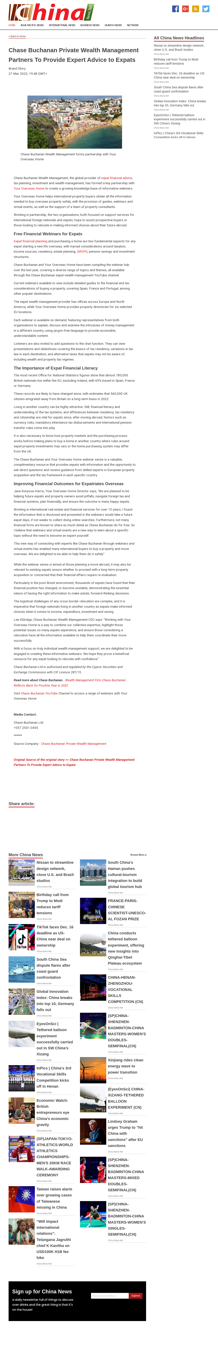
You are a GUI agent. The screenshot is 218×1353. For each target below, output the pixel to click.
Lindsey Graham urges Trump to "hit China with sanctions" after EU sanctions (125, 1133)
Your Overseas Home (29, 188)
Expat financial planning (30, 241)
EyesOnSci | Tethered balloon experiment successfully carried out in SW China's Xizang (179, 119)
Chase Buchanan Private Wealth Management (73, 744)
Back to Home (17, 36)
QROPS (82, 251)
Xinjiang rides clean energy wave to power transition (126, 1066)
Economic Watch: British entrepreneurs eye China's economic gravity (53, 1112)
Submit (135, 1295)
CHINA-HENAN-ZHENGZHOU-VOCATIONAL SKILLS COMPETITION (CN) (125, 989)
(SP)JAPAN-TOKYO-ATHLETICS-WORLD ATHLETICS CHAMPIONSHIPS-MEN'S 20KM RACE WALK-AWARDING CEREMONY (55, 1157)
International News (62, 25)
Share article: (22, 803)
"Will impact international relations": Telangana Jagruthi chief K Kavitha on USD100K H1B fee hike (54, 1239)
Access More (137, 854)
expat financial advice (116, 178)
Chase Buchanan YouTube (39, 693)
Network (133, 25)
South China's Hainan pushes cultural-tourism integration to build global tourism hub (125, 874)
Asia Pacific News (32, 25)
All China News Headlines (179, 38)
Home (12, 25)
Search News (113, 25)
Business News (90, 25)
